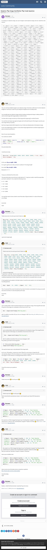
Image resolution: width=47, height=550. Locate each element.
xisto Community (7, 6)
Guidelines (16, 543)
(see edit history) (5, 316)
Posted (9, 17)
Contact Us (27, 538)
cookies (28, 543)
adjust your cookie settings (17, 544)
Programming (16, 12)
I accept (23, 547)
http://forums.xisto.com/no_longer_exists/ (11, 470)
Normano (4, 12)
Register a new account (23, 505)
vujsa (6, 103)
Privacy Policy (20, 538)
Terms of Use (4, 543)
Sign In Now (23, 515)
